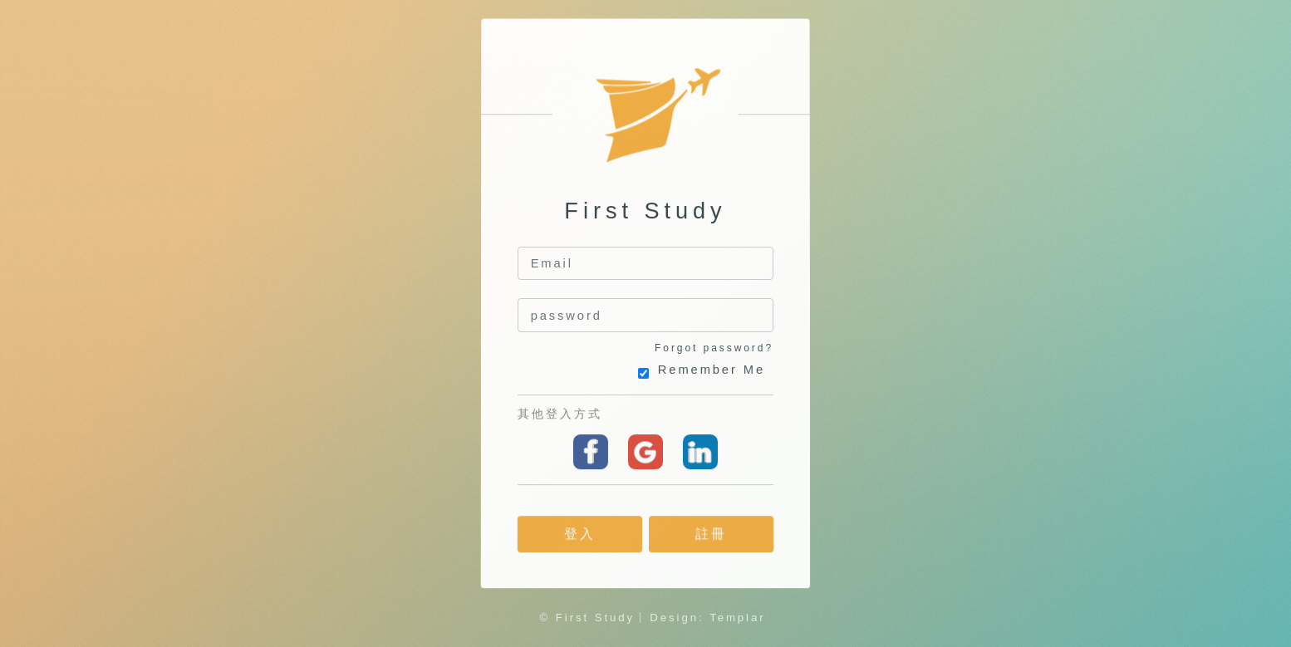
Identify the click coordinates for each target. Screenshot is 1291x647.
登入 (580, 534)
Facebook (590, 452)
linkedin (700, 452)
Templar (737, 617)
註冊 (711, 534)
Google (645, 452)
